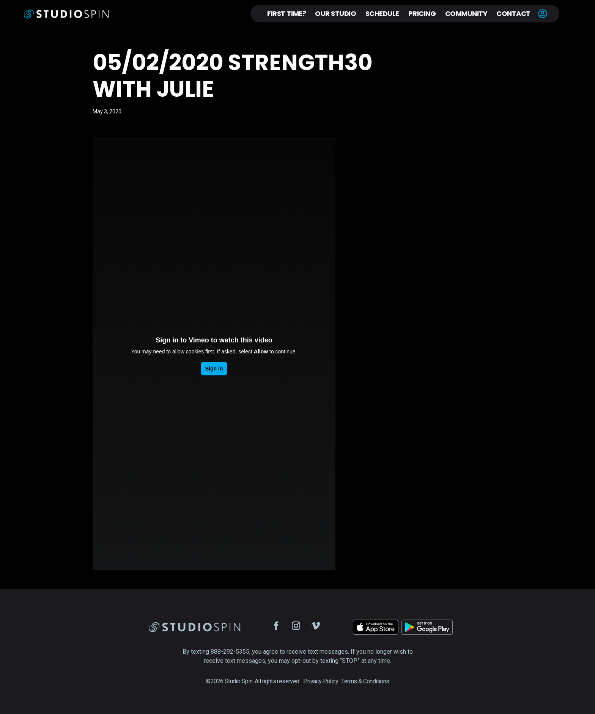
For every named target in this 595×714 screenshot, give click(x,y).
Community (466, 13)
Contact (513, 13)
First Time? (286, 13)
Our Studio (335, 13)
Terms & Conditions (365, 681)
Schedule (382, 13)
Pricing (422, 13)
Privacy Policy (320, 681)
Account (542, 13)
